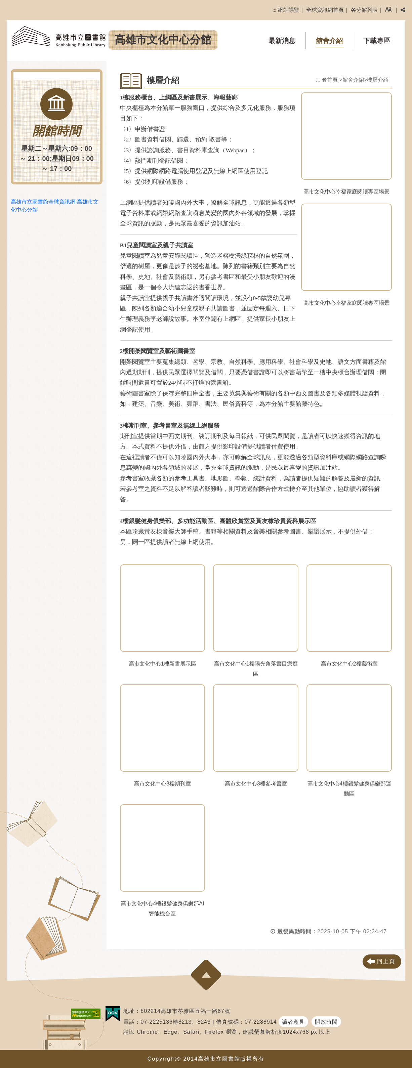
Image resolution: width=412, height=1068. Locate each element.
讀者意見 (293, 1022)
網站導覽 (288, 10)
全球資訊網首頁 (325, 10)
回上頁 (386, 961)
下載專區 (376, 40)
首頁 (330, 80)
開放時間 (326, 1022)
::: (274, 10)
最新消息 (282, 40)
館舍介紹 (329, 40)
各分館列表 (364, 10)
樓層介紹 (377, 80)
